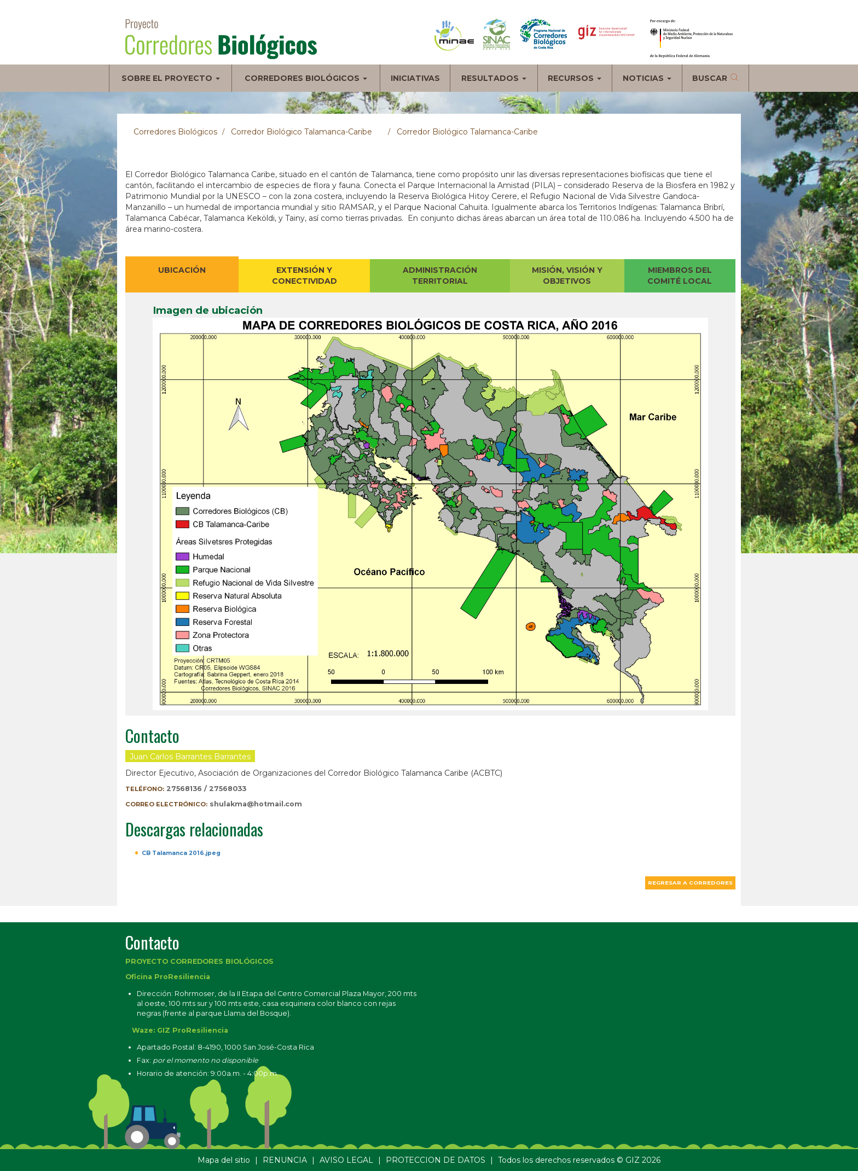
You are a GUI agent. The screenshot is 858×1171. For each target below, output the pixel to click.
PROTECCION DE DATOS (435, 1160)
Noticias (647, 78)
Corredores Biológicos (175, 132)
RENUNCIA (285, 1160)
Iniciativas (415, 78)
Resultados (493, 78)
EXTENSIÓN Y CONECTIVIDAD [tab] (304, 275)
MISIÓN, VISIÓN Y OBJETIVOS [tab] (567, 275)
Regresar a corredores (690, 883)
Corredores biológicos (306, 78)
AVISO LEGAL (346, 1160)
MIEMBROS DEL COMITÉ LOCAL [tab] (679, 275)
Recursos (574, 78)
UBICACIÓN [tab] (182, 270)
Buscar (709, 78)
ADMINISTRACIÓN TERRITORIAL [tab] (440, 275)
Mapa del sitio (224, 1160)
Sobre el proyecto (170, 78)
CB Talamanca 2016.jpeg (181, 853)
